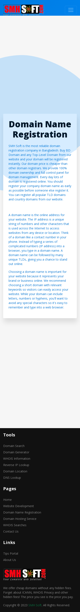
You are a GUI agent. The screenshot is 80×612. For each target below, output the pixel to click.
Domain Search (14, 446)
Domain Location (15, 471)
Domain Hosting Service (19, 519)
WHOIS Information (16, 459)
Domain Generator (16, 452)
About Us (9, 560)
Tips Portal (10, 553)
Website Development (18, 506)
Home (7, 500)
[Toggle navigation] (71, 10)
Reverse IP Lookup (16, 465)
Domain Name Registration (22, 512)
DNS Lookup (12, 478)
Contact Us (11, 531)
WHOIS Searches (14, 525)
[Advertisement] (40, 65)
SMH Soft (35, 605)
